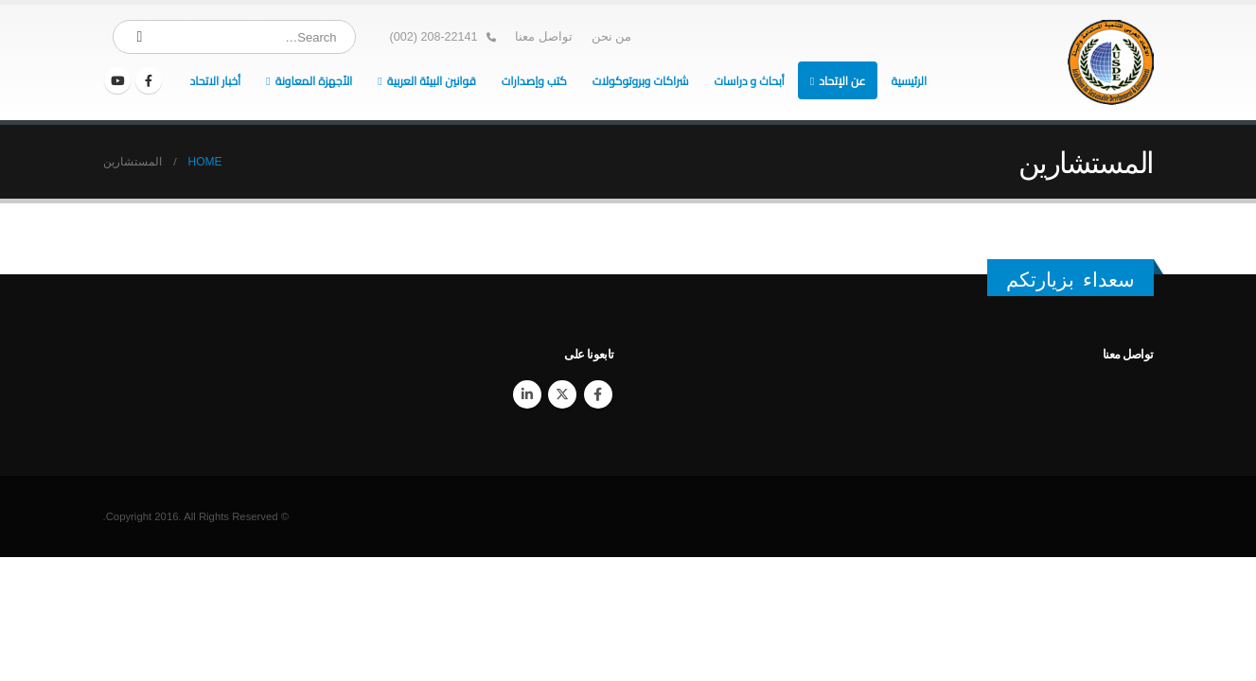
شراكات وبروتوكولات (641, 81)
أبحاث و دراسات (749, 81)
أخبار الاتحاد (214, 81)
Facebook (598, 394)
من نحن (612, 37)
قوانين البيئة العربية (431, 81)
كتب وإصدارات (534, 81)
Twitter (562, 394)
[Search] (140, 37)
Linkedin (527, 394)
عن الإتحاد (842, 81)
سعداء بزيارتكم (1070, 279)
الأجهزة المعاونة (314, 81)
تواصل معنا (544, 37)
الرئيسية (909, 81)
